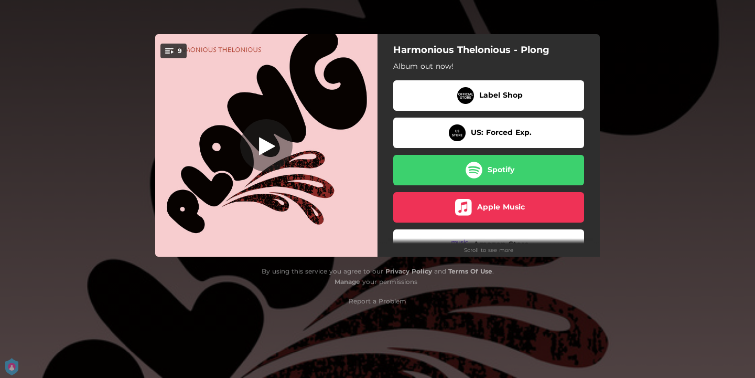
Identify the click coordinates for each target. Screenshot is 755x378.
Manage (347, 282)
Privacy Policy (408, 271)
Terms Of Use (470, 271)
